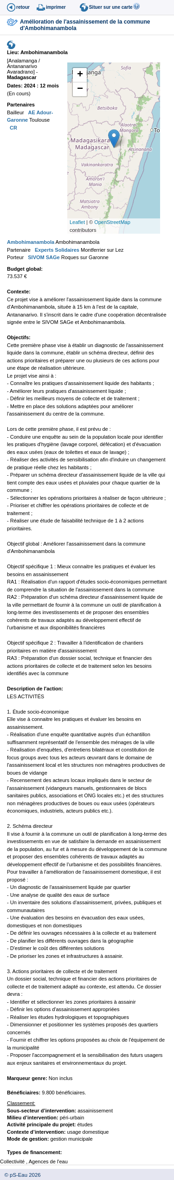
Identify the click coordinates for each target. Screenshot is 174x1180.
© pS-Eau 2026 (20, 1175)
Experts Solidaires (56, 250)
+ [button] (80, 75)
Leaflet (77, 222)
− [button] (80, 89)
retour (23, 7)
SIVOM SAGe (43, 257)
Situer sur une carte (111, 7)
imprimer (56, 7)
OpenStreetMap (112, 222)
